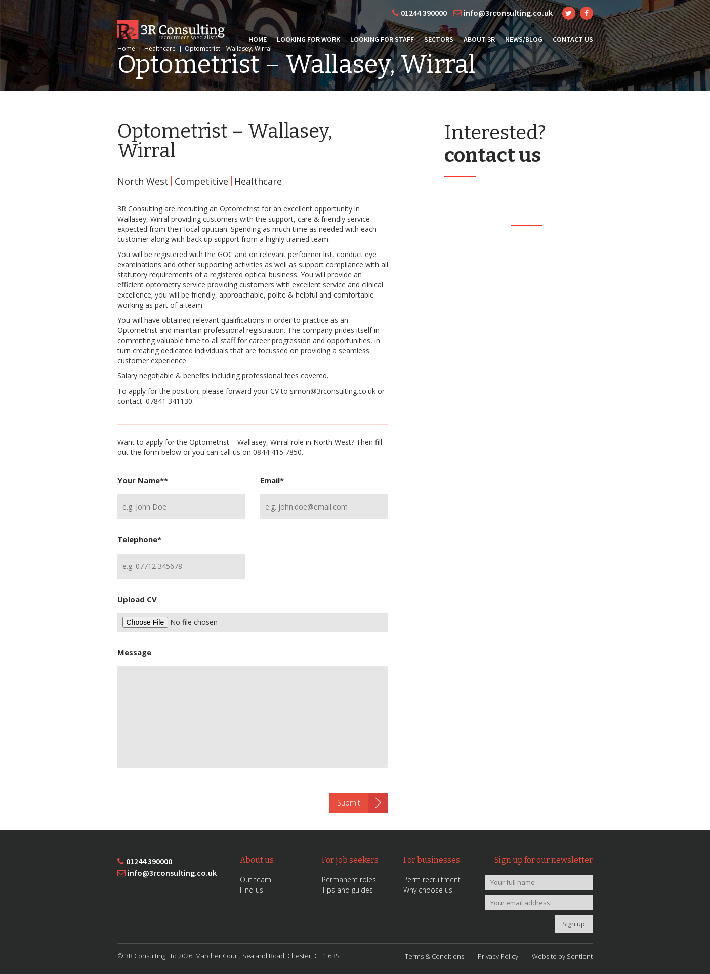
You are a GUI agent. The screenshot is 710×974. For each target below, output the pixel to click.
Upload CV (137, 599)
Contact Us (573, 39)
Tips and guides (347, 890)
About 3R (479, 39)
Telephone (139, 539)
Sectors (438, 39)
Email (272, 480)
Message (134, 652)
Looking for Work (308, 39)
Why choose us (427, 890)
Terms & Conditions (434, 956)
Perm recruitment (432, 879)
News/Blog (523, 39)
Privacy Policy (498, 956)
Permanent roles (349, 879)
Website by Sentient (562, 956)
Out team (255, 879)
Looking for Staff (382, 39)
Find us (251, 890)
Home (257, 39)
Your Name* (142, 480)
